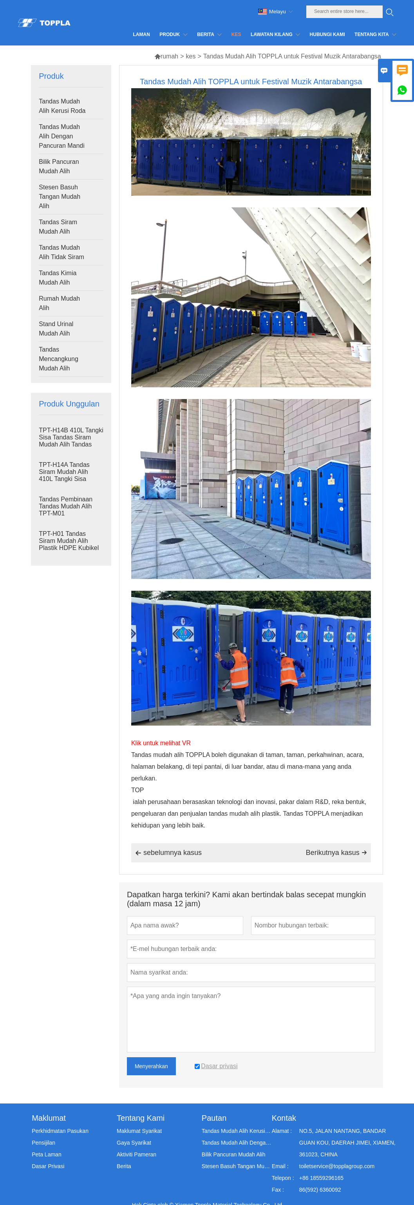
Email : (280, 1166)
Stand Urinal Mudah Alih (56, 329)
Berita (124, 1166)
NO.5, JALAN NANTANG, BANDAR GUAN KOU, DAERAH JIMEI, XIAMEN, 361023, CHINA (347, 1143)
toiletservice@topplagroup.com (336, 1166)
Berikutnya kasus (336, 852)
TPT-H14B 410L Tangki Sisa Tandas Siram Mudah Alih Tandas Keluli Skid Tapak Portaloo (71, 444)
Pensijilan (43, 1143)
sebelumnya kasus (168, 852)
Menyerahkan (151, 1066)
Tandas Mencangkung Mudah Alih (58, 359)
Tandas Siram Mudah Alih (58, 227)
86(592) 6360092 (320, 1190)
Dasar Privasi (48, 1166)
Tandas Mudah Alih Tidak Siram (61, 252)
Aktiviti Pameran (136, 1154)
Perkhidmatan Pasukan (60, 1131)
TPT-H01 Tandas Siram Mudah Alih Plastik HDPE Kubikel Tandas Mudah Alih (69, 544)
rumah (166, 56)
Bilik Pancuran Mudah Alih (59, 166)
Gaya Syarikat (134, 1143)
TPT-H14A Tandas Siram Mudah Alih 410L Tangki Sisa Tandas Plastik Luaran (69, 475)
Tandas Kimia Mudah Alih (57, 278)
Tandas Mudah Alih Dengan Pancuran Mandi (62, 136)
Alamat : (282, 1131)
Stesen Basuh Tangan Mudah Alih (59, 196)
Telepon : (283, 1178)
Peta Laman (46, 1154)
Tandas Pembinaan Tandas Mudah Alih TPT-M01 (65, 506)
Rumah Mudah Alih (59, 303)
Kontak (284, 1118)
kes (191, 56)
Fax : (278, 1190)
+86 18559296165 (321, 1178)
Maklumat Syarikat (139, 1131)
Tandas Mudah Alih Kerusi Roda (62, 106)
